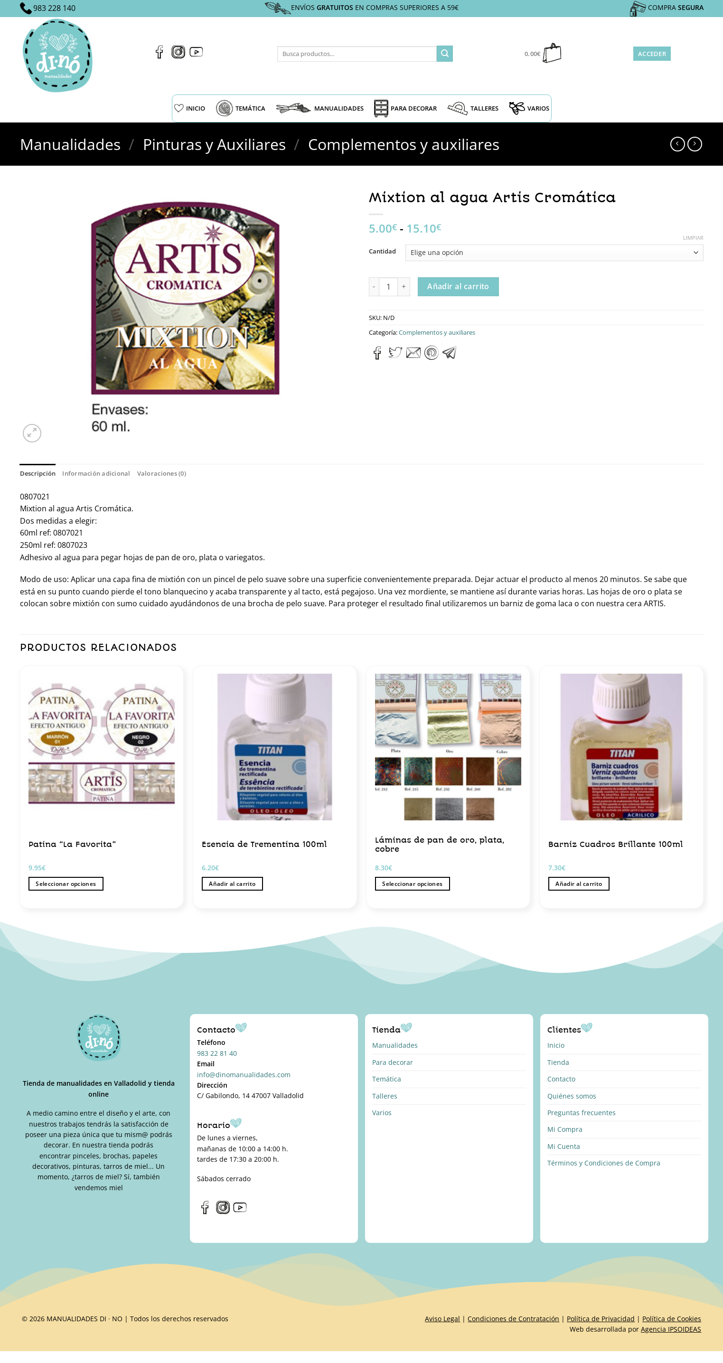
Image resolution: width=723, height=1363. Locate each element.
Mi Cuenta (563, 1146)
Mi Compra (564, 1129)
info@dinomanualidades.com (244, 1074)
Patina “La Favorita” (72, 844)
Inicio (555, 1045)
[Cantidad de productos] (388, 286)
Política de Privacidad (601, 1318)
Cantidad (382, 251)
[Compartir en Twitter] (395, 357)
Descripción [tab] (38, 473)
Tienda (558, 1062)
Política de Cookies (671, 1318)
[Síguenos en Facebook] (160, 56)
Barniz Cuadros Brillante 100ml (615, 844)
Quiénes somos (571, 1095)
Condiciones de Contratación (513, 1318)
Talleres (384, 1095)
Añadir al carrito (458, 286)
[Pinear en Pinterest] (431, 357)
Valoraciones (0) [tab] (161, 473)
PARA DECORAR (405, 108)
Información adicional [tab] (96, 473)
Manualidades (70, 144)
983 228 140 (54, 8)
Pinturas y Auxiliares (214, 144)
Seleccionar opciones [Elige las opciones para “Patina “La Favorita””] (66, 883)
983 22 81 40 (217, 1053)
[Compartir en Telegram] (449, 357)
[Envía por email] (413, 357)
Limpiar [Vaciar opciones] (693, 238)
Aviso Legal (442, 1318)
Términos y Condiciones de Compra (603, 1162)
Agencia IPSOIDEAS (671, 1329)
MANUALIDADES (320, 108)
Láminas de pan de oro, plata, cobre (439, 845)
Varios (382, 1112)
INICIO (189, 108)
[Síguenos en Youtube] (196, 56)
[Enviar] (445, 54)
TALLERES (472, 108)
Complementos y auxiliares (403, 144)
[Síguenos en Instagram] (178, 56)
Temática (386, 1078)
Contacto (561, 1078)
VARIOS (529, 108)
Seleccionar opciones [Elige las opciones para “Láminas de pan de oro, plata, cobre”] (412, 883)
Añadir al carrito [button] (232, 883)
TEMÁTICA (240, 108)
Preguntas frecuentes (581, 1112)
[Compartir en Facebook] (378, 357)
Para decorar (392, 1062)
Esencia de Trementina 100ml (264, 844)
